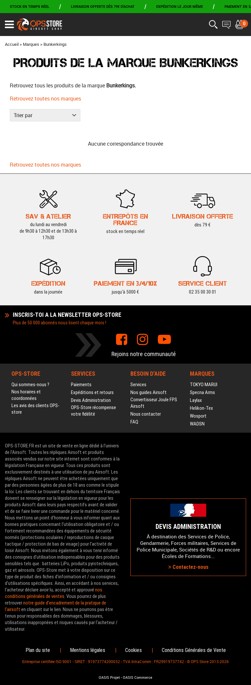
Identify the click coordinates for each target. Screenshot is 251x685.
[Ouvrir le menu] (9, 24)
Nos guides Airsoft (148, 392)
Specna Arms (202, 392)
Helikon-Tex (201, 408)
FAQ (134, 422)
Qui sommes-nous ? (30, 385)
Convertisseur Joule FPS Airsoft (153, 403)
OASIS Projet (109, 677)
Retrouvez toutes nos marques (45, 98)
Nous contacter (145, 414)
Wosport (198, 416)
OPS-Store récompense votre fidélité (93, 411)
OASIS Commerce (137, 677)
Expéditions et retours (92, 392)
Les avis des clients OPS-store (35, 409)
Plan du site (37, 650)
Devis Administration (91, 400)
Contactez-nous (188, 567)
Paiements (81, 385)
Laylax (196, 400)
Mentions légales (87, 650)
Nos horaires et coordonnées (26, 395)
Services (138, 385)
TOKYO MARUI (203, 385)
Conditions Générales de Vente (194, 650)
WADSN (197, 424)
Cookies (133, 650)
